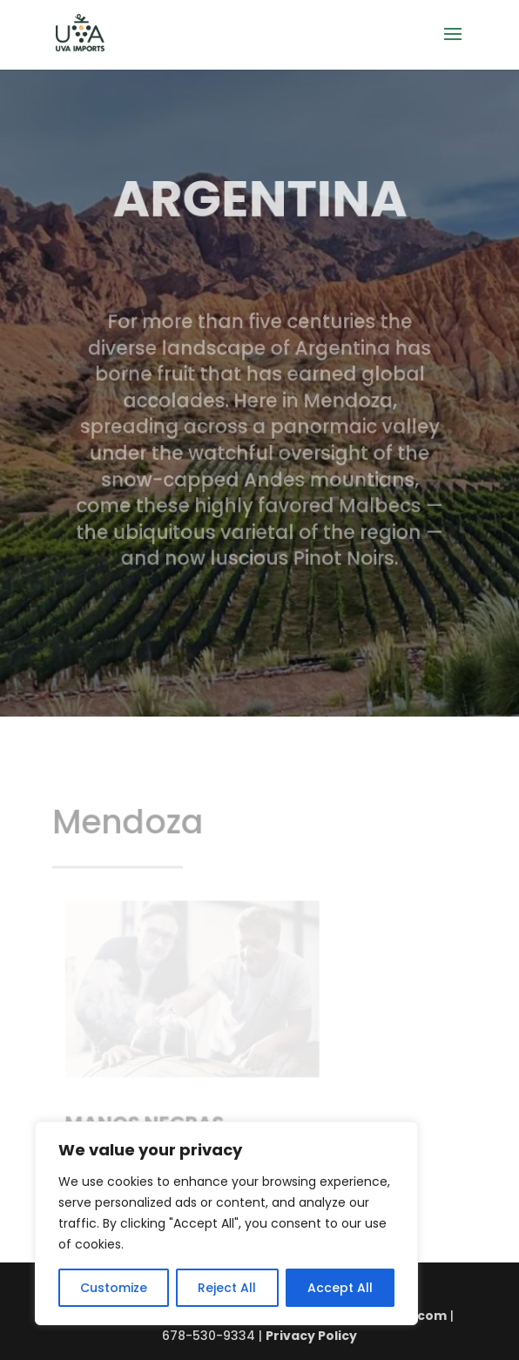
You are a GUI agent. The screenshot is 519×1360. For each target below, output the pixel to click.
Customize (113, 1287)
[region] (226, 1223)
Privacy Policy (311, 1335)
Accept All (340, 1287)
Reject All (227, 1287)
